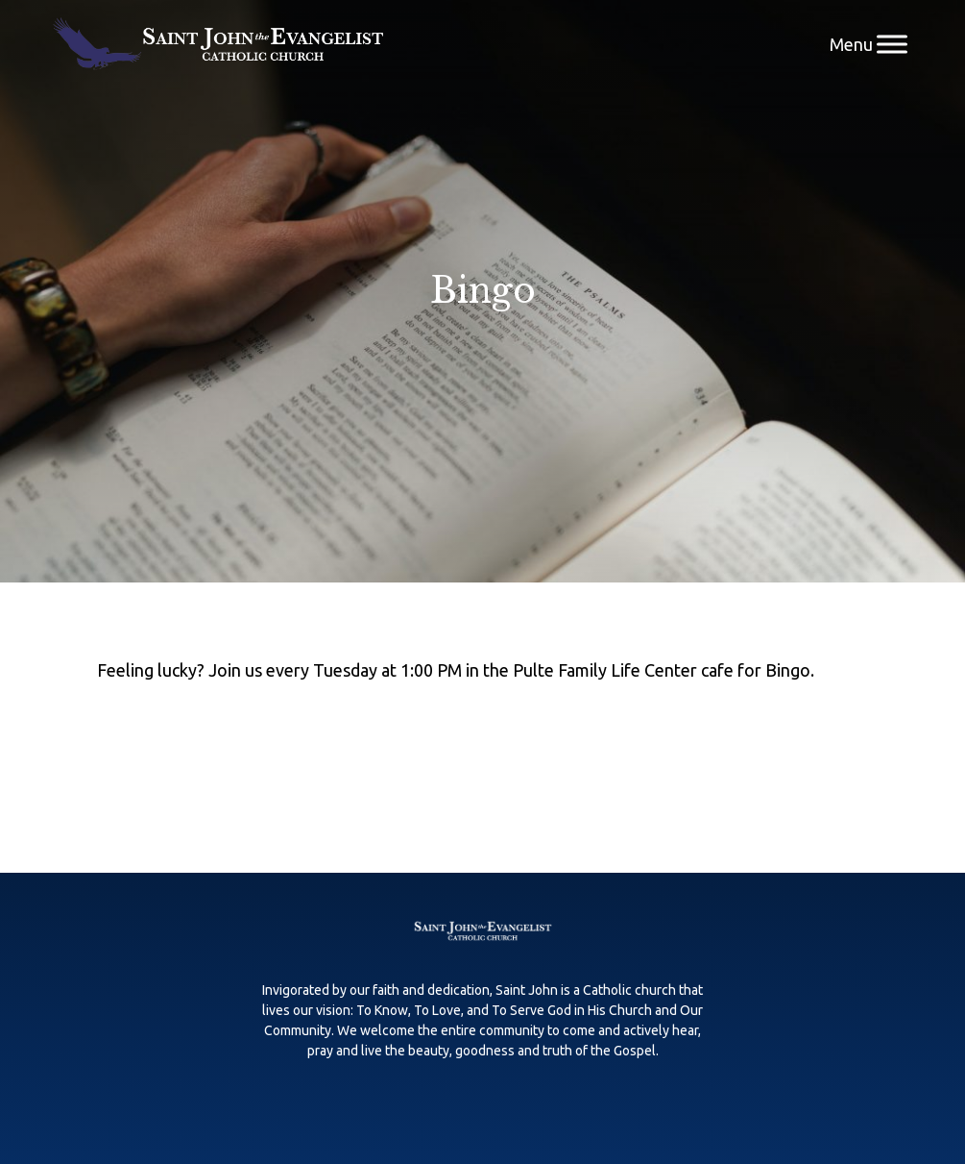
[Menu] (892, 44)
